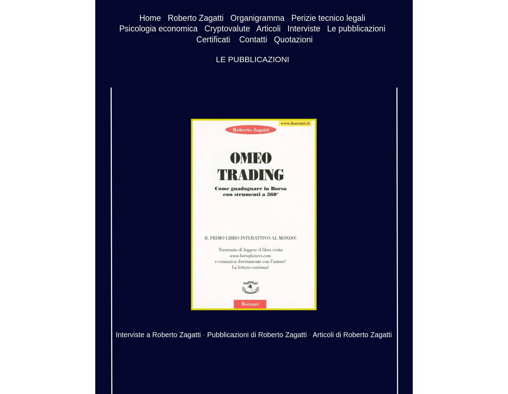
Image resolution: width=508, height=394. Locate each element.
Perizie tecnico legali (328, 18)
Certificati (213, 39)
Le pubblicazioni (356, 28)
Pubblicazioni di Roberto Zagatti (257, 335)
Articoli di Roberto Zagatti (352, 335)
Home (150, 18)
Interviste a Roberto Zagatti (158, 335)
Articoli (268, 28)
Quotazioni (293, 39)
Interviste (304, 28)
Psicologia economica (158, 28)
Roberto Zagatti (196, 18)
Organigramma (257, 18)
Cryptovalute (227, 28)
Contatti (253, 39)
